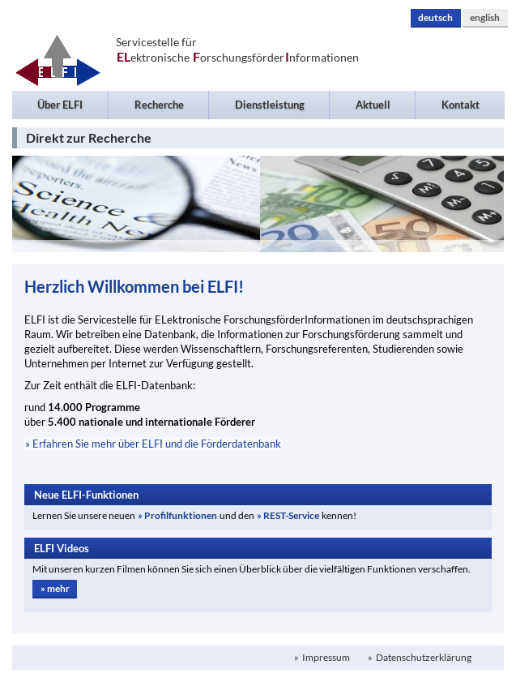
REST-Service (291, 515)
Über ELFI (60, 104)
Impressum (325, 657)
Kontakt (460, 104)
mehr (58, 588)
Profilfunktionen (180, 515)
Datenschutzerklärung (422, 657)
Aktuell (373, 104)
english (485, 17)
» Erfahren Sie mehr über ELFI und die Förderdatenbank (153, 443)
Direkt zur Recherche (88, 137)
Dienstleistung (270, 104)
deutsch (435, 17)
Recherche (159, 104)
